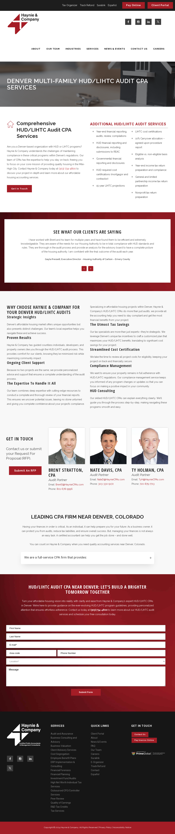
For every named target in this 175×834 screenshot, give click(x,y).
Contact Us (139, 734)
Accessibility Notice (122, 827)
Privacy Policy (105, 827)
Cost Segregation (60, 754)
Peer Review (57, 798)
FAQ (93, 746)
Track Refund (87, 5)
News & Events (99, 741)
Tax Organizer (69, 5)
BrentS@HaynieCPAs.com (70, 484)
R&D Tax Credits (59, 806)
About (94, 737)
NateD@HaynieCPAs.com (111, 479)
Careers (95, 754)
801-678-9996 (65, 489)
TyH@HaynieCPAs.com (151, 479)
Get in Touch (19, 188)
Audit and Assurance (62, 733)
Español (112, 5)
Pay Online (133, 5)
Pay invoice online (144, 740)
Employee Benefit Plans (63, 758)
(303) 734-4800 (67, 168)
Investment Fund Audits (63, 778)
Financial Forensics (61, 770)
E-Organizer (97, 762)
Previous (84, 268)
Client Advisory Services (63, 750)
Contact (95, 770)
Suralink (101, 5)
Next (90, 268)
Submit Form (86, 692)
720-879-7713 (147, 484)
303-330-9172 (106, 484)
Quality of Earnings (61, 802)
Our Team (96, 750)
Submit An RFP (25, 470)
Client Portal (160, 5)
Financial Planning (60, 774)
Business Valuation (61, 746)
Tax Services (57, 810)
